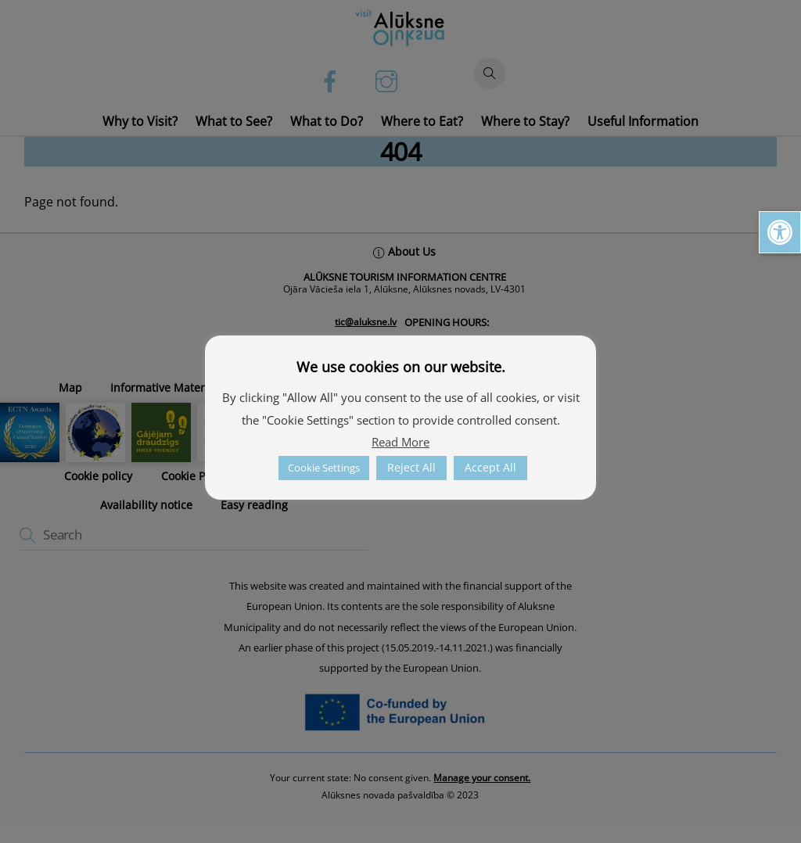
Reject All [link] (411, 467)
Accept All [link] (490, 467)
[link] (780, 232)
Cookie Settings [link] (324, 468)
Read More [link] (400, 442)
